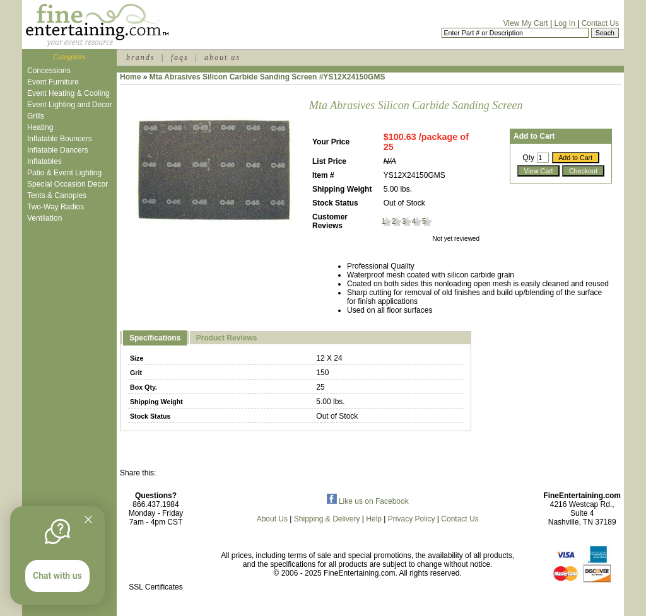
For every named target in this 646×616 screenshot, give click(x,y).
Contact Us (600, 23)
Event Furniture (53, 82)
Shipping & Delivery (327, 518)
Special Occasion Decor (67, 184)
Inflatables (44, 161)
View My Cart (525, 23)
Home (130, 77)
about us (222, 57)
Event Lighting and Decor (69, 104)
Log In (564, 23)
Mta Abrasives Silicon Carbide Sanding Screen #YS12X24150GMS (267, 77)
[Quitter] (88, 519)
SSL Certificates (156, 587)
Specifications (154, 338)
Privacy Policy (411, 518)
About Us (272, 518)
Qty (528, 157)
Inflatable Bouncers (59, 138)
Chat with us (57, 576)
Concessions (49, 70)
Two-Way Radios (55, 206)
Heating (40, 127)
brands (140, 57)
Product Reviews (226, 338)
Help (374, 518)
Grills (35, 116)
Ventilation (44, 218)
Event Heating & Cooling (68, 93)
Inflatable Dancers (57, 150)
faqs (180, 57)
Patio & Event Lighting (64, 172)
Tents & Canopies (56, 195)
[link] (155, 560)
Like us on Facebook (368, 501)
